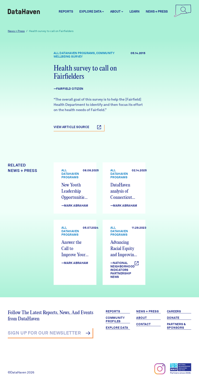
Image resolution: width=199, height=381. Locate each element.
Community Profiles (115, 319)
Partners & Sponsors (176, 325)
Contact (143, 324)
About (141, 318)
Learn (134, 11)
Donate (173, 318)
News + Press (157, 11)
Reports (66, 11)
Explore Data (117, 327)
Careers (174, 311)
